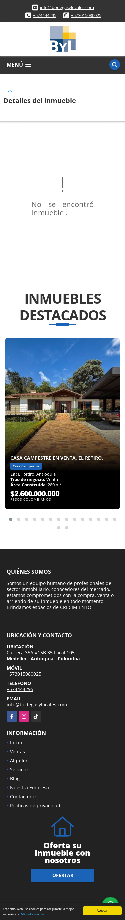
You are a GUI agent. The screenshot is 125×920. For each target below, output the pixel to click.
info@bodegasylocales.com (67, 7)
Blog (15, 778)
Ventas (17, 751)
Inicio (8, 90)
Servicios (20, 769)
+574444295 (44, 15)
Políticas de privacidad (35, 805)
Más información (32, 914)
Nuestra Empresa (29, 787)
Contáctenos (24, 796)
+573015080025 (86, 15)
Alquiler (19, 760)
